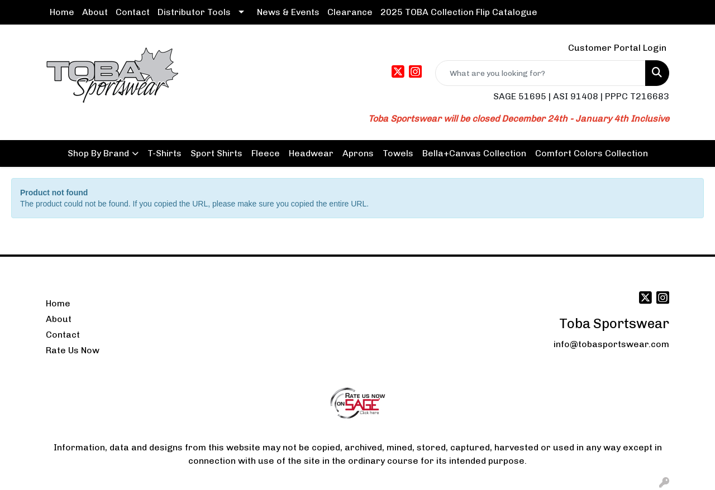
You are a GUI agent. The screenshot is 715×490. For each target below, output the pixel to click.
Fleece (265, 153)
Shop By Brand (98, 153)
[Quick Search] (540, 73)
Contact (133, 12)
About (95, 12)
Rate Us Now (72, 350)
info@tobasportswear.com (611, 344)
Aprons (358, 153)
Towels (398, 153)
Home (62, 12)
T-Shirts (164, 153)
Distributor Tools (194, 12)
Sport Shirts (216, 153)
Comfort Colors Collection (591, 153)
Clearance (350, 12)
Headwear (311, 153)
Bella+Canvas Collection (474, 153)
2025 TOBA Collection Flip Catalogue (458, 12)
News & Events (288, 12)
